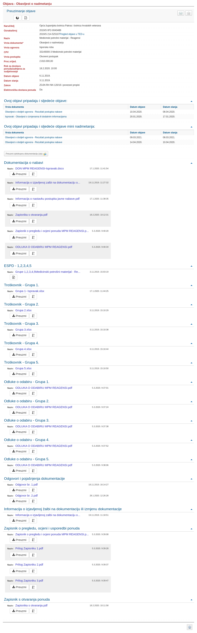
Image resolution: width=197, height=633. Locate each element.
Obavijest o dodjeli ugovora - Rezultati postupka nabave (33, 111)
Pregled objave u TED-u (72, 34)
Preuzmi (19, 174)
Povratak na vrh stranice (189, 627)
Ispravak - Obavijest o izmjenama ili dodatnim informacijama (36, 116)
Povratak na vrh (191, 101)
